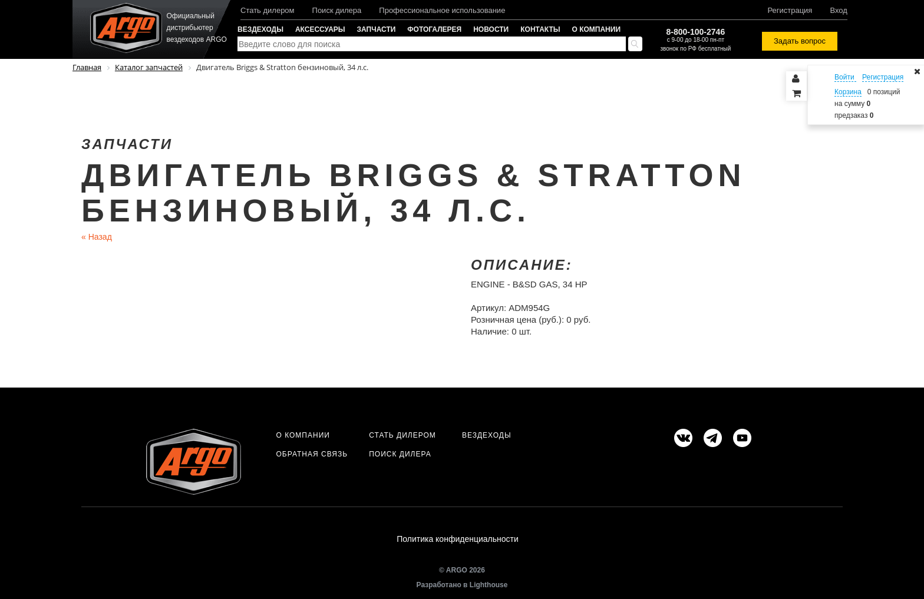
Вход (838, 10)
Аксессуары (320, 29)
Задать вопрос (800, 41)
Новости (491, 29)
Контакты (540, 29)
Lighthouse (489, 585)
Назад (96, 236)
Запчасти (376, 29)
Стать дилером (267, 10)
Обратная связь (312, 454)
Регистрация (789, 10)
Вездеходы (260, 29)
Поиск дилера (337, 10)
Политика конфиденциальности (458, 539)
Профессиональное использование (442, 10)
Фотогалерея (434, 29)
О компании (596, 29)
